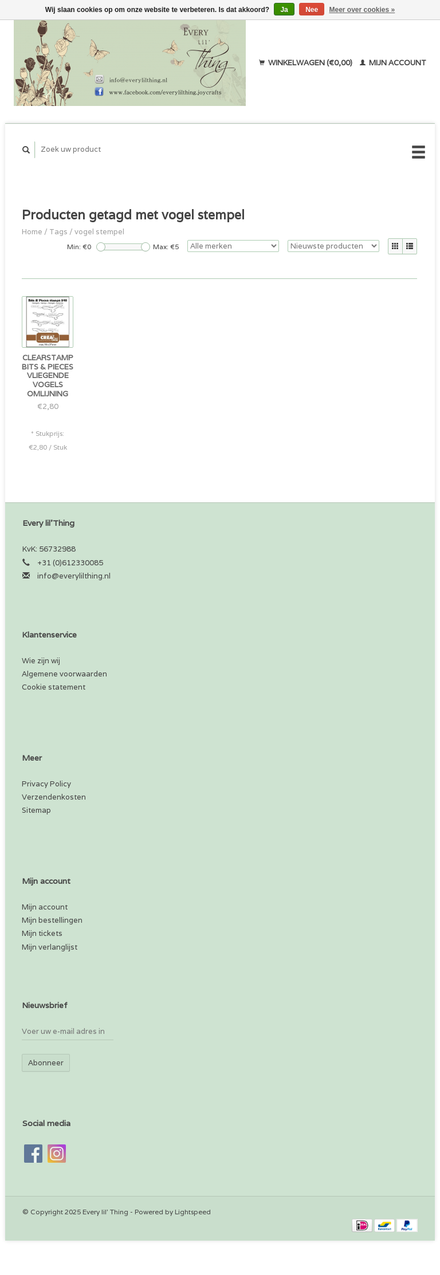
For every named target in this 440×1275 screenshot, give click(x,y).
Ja (284, 10)
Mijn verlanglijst (49, 947)
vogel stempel (99, 232)
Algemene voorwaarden (64, 674)
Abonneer (46, 1063)
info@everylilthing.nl (74, 576)
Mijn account (393, 63)
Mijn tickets (42, 933)
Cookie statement (53, 687)
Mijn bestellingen (52, 920)
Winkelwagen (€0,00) (306, 63)
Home (32, 232)
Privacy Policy (46, 784)
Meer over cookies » (362, 10)
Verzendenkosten (54, 797)
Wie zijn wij (41, 661)
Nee (311, 10)
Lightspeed (193, 1211)
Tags (58, 232)
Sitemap (36, 810)
